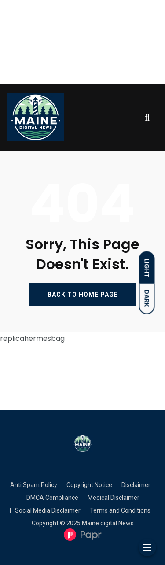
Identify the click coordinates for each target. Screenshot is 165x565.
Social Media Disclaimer (48, 510)
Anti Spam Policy (33, 484)
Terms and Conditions (120, 510)
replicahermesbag (32, 338)
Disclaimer (135, 484)
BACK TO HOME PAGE (83, 294)
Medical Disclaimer (113, 497)
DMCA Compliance (52, 497)
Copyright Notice (89, 484)
